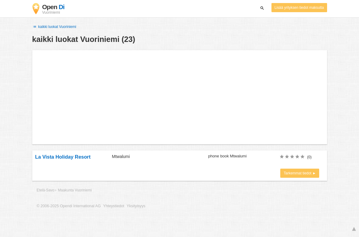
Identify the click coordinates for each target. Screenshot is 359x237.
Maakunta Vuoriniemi (74, 190)
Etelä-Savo (45, 190)
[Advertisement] (179, 97)
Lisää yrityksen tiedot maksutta (299, 7)
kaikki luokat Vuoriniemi (54, 27)
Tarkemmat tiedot (298, 173)
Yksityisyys (136, 206)
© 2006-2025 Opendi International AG (69, 206)
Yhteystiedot (113, 206)
